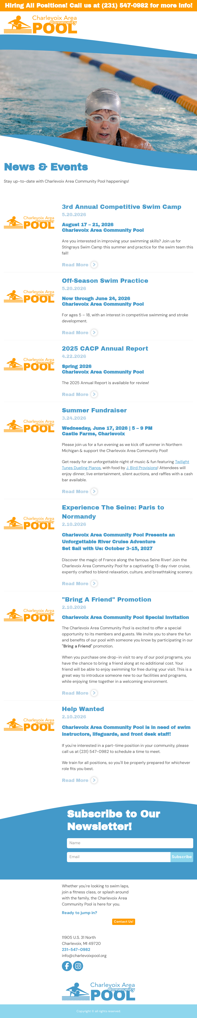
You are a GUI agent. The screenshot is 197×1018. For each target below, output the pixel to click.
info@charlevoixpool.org (84, 956)
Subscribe (182, 857)
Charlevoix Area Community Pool (40, 24)
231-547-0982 (76, 950)
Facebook (67, 966)
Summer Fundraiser (94, 410)
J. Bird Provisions (141, 468)
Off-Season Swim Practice (105, 280)
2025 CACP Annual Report (105, 348)
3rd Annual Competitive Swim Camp (121, 206)
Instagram (78, 966)
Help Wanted (83, 709)
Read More (75, 265)
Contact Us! (123, 921)
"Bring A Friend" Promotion (106, 599)
